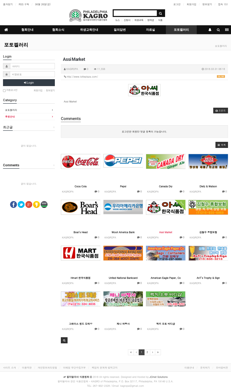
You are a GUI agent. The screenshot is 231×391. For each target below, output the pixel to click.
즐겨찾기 (8, 4)
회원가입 (191, 4)
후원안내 (10, 116)
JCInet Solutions (159, 376)
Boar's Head (81, 232)
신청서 (127, 20)
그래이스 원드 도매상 (80, 323)
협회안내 (27, 30)
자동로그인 (10, 90)
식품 (160, 20)
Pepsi (123, 186)
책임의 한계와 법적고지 (105, 367)
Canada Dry (165, 186)
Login (29, 82)
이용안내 (189, 367)
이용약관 (27, 367)
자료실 (150, 30)
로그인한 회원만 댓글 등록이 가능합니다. (144, 131)
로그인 (177, 4)
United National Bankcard (123, 277)
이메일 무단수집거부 (74, 367)
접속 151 (223, 4)
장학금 (150, 20)
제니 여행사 (123, 323)
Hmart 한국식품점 (80, 277)
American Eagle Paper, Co (166, 277)
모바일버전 (222, 367)
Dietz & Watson (208, 186)
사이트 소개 (9, 367)
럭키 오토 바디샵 (165, 323)
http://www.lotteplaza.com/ (144, 76)
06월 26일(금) (43, 4)
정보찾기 (207, 4)
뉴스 (117, 20)
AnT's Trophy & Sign (208, 277)
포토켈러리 (181, 30)
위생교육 (138, 20)
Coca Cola (80, 186)
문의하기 (205, 367)
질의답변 (120, 30)
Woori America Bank (123, 232)
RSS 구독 (24, 4)
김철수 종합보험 (208, 232)
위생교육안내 (89, 30)
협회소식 (58, 30)
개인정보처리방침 (47, 367)
